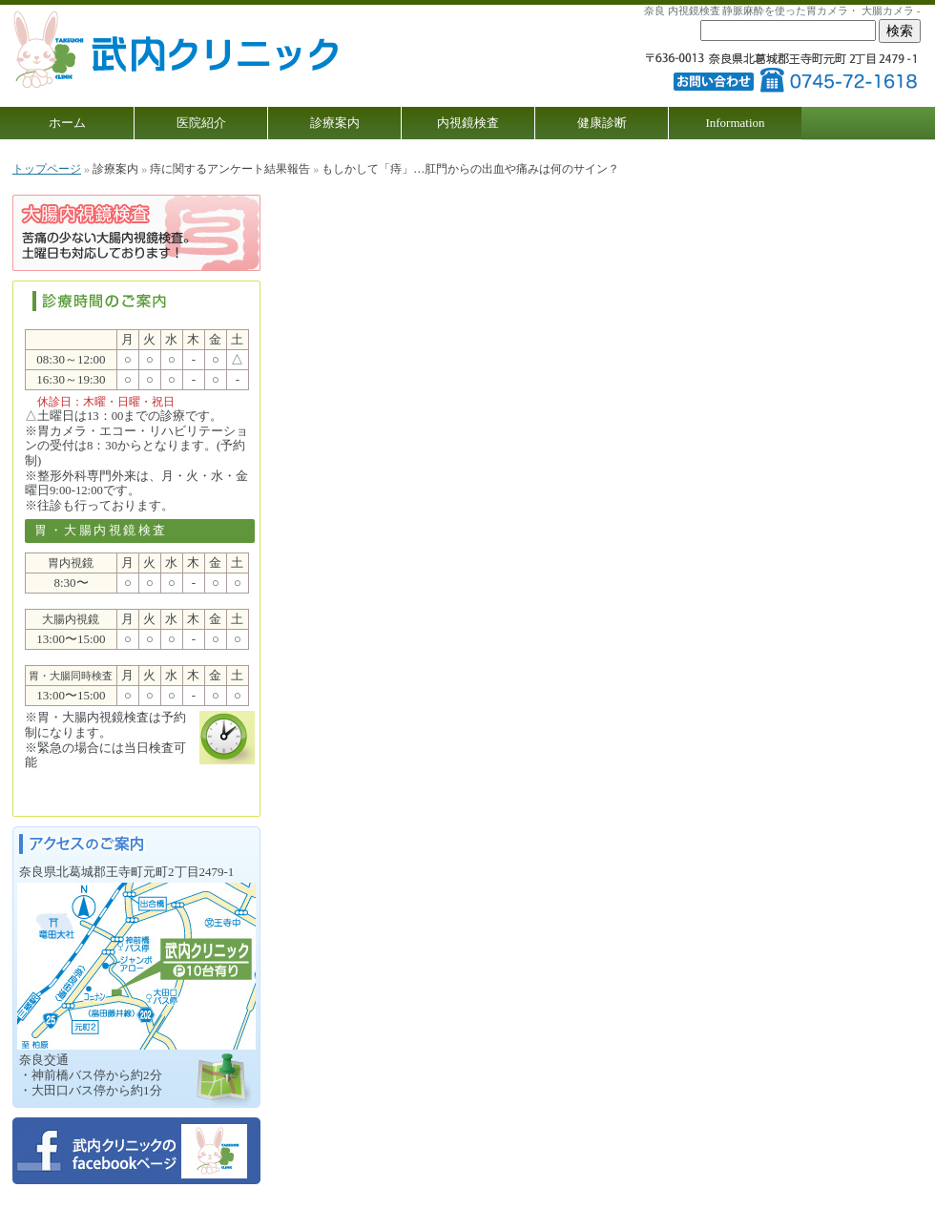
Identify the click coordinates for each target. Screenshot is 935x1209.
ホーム (67, 122)
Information (734, 122)
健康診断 (602, 122)
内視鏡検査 (468, 122)
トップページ (46, 169)
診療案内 (335, 122)
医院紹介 (201, 122)
